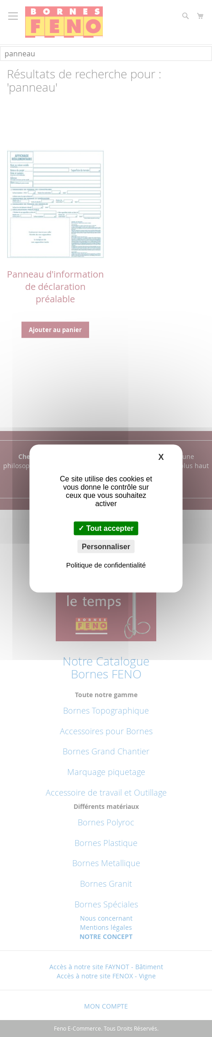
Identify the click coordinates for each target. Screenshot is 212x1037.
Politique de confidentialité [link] (106, 564)
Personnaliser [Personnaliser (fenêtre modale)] (106, 546)
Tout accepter (105, 528)
